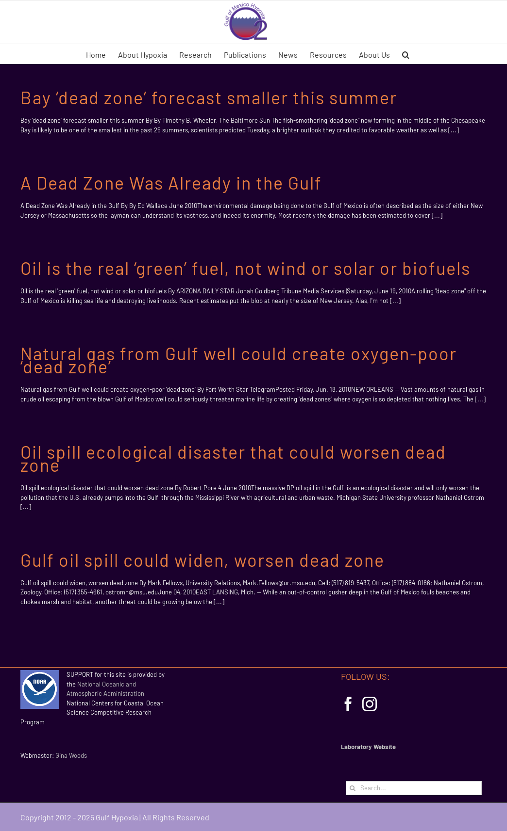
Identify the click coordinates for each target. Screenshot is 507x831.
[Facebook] (348, 704)
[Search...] (414, 788)
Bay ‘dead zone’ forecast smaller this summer (208, 97)
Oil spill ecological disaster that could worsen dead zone (233, 458)
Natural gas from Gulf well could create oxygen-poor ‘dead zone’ (238, 360)
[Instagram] (369, 704)
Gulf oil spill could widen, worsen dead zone (202, 559)
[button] (405, 54)
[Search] (353, 788)
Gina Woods (71, 755)
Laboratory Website (368, 747)
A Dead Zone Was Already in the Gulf (171, 182)
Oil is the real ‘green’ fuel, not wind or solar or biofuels (245, 267)
